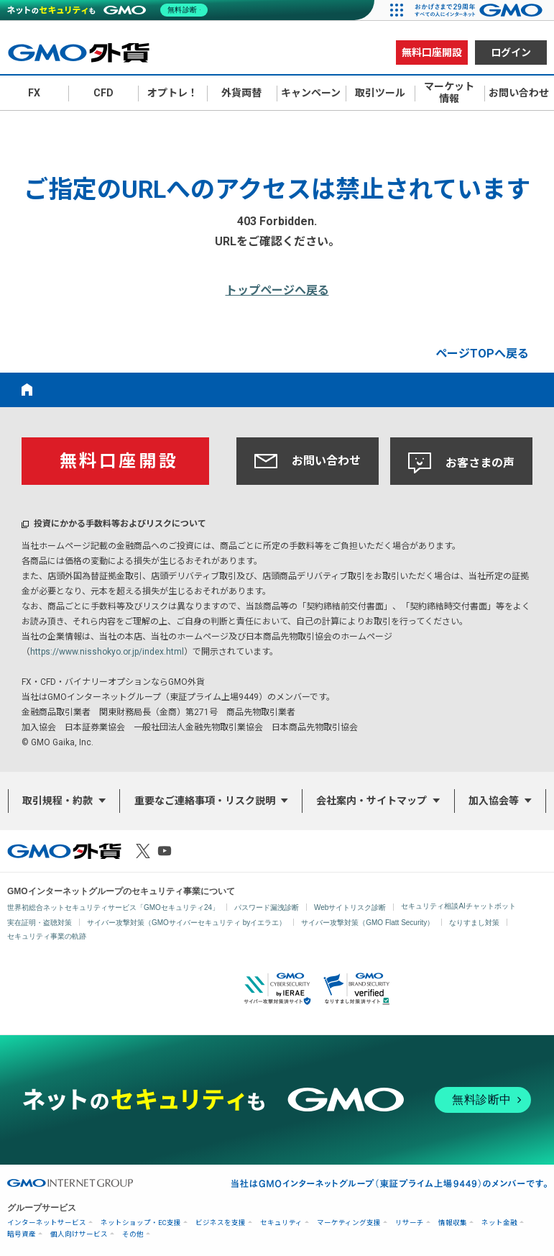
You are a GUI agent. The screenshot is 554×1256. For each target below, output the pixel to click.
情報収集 (452, 1223)
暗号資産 (21, 1234)
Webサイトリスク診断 (350, 907)
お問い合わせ (307, 461)
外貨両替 (241, 93)
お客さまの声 (461, 463)
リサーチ (409, 1223)
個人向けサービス (79, 1234)
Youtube (164, 851)
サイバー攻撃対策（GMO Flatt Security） (367, 923)
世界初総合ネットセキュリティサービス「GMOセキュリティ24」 (113, 907)
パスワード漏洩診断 (266, 907)
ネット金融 (499, 1223)
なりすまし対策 (474, 923)
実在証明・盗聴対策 (39, 923)
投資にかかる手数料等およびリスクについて (120, 524)
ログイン (511, 52)
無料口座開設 (432, 52)
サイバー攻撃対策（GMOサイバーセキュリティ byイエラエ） (186, 923)
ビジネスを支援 (220, 1223)
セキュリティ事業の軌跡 (46, 936)
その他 (133, 1234)
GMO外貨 (64, 851)
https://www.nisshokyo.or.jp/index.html (107, 652)
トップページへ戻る (277, 290)
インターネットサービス (46, 1223)
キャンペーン (311, 93)
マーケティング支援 (349, 1223)
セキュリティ (281, 1223)
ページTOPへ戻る (482, 353)
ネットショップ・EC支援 (141, 1223)
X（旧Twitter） (143, 851)
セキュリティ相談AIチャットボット (458, 906)
